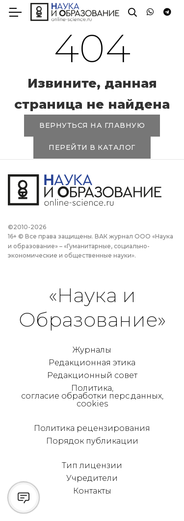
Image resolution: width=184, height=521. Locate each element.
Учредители (92, 478)
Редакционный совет (92, 375)
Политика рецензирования (92, 428)
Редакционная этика (92, 362)
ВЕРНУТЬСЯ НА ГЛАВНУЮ (92, 125)
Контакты (92, 491)
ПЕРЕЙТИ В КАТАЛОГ (92, 147)
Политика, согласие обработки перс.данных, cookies (92, 395)
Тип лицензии (92, 465)
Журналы (92, 350)
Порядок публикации (92, 441)
